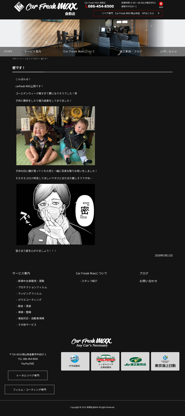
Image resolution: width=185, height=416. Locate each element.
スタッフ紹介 (89, 281)
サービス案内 (32, 51)
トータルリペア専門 (27, 375)
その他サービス (27, 324)
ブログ (143, 273)
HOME (8, 51)
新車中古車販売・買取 (31, 281)
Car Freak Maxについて (79, 51)
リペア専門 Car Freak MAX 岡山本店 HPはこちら (128, 13)
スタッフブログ (31, 58)
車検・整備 (24, 312)
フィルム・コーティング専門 (29, 389)
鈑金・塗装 (24, 306)
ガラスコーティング (30, 300)
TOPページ (17, 58)
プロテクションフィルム (32, 287)
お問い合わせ (168, 51)
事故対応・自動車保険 (31, 318)
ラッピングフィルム (30, 293)
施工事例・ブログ (131, 51)
